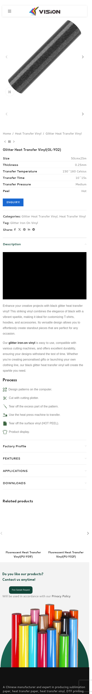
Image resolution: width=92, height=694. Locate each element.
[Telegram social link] (33, 217)
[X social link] (19, 217)
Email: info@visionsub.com (21, 671)
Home (7, 121)
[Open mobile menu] (9, 11)
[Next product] (14, 129)
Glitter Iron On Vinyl (24, 210)
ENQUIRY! (13, 189)
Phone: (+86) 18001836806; (22, 666)
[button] (6, 57)
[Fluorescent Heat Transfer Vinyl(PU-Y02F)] (66, 499)
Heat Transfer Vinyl (28, 121)
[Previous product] (5, 129)
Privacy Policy (61, 550)
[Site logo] (44, 11)
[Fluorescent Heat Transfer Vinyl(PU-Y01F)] (23, 499)
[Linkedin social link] (29, 217)
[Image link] (13, 633)
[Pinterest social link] (24, 217)
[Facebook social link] (15, 217)
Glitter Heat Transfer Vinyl (63, 121)
